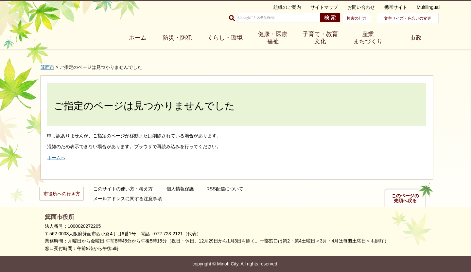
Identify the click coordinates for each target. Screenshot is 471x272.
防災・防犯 (177, 37)
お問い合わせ (361, 7)
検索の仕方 (356, 18)
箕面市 (47, 67)
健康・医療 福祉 (273, 38)
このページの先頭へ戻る (405, 198)
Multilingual (428, 7)
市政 (416, 37)
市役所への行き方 (62, 193)
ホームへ (56, 157)
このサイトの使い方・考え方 (123, 188)
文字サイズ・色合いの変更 (407, 18)
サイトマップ (324, 7)
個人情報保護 (180, 188)
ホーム (138, 37)
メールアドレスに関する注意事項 (127, 198)
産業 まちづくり (368, 38)
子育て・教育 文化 (320, 38)
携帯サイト (395, 7)
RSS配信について (224, 188)
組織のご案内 (287, 7)
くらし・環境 (225, 37)
